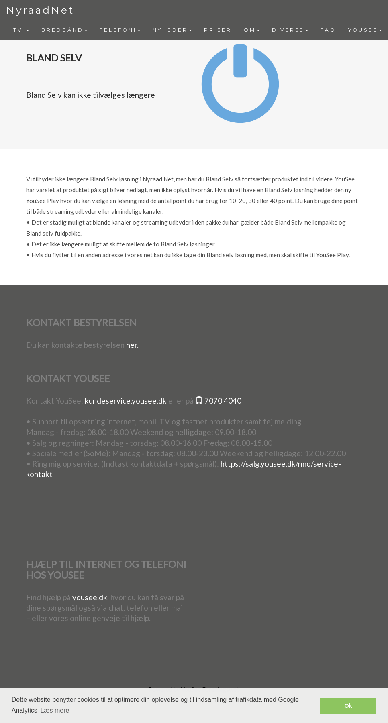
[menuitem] (21, 30)
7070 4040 (218, 400)
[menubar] (197, 30)
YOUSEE (365, 30)
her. (132, 344)
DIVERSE (290, 30)
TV (21, 30)
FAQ (328, 30)
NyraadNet (40, 10)
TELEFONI (120, 30)
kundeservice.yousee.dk (126, 400)
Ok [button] (348, 706)
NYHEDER (172, 30)
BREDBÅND (64, 30)
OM (252, 30)
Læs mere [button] (54, 710)
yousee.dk (89, 597)
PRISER (218, 30)
